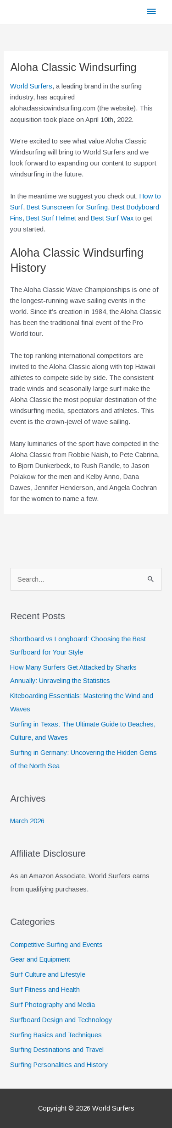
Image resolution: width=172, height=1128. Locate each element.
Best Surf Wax (112, 218)
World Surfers (31, 86)
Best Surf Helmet (51, 218)
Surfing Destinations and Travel (57, 1049)
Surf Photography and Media (52, 1004)
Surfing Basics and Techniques (56, 1035)
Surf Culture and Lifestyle (47, 974)
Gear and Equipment (40, 959)
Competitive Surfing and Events (56, 944)
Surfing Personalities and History (59, 1064)
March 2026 (27, 821)
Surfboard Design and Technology (61, 1019)
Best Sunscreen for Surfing (67, 207)
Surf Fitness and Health (45, 989)
